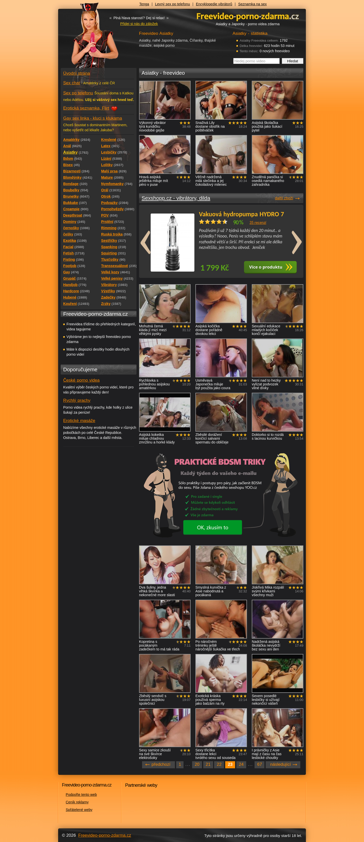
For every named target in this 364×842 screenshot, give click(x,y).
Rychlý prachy (76, 400)
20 (197, 764)
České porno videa (81, 380)
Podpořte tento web (81, 795)
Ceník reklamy (77, 802)
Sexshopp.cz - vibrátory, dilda (176, 198)
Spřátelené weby (79, 810)
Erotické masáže (79, 420)
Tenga (144, 4)
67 (259, 764)
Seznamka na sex (252, 4)
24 (241, 764)
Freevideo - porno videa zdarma (248, 16)
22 (219, 764)
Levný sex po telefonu (172, 4)
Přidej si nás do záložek (139, 24)
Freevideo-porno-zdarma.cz (104, 835)
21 (208, 764)
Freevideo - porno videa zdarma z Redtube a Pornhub (88, 38)
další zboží (284, 198)
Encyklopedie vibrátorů (214, 4)
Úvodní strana (76, 73)
